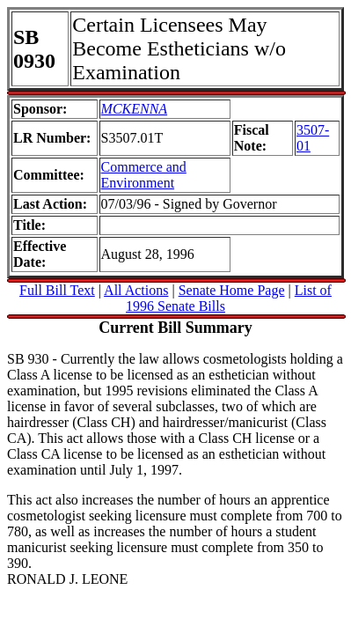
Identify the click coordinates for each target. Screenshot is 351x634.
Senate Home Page (232, 290)
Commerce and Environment (143, 174)
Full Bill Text (57, 290)
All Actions (136, 290)
